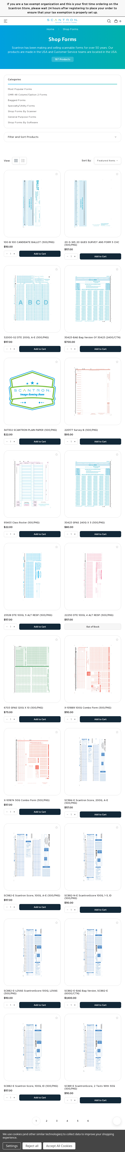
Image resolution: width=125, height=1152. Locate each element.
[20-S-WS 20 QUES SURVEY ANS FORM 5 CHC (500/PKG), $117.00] (93, 204)
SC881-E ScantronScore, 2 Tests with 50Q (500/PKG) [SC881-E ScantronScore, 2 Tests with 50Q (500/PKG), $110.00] (89, 1087)
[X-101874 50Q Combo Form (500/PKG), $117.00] (32, 762)
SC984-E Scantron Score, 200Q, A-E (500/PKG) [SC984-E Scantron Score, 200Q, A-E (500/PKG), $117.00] (86, 801)
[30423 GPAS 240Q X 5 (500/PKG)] (71, 534)
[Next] (117, 1121)
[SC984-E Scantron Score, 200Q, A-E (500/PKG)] (71, 814)
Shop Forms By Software (23, 122)
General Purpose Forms (22, 116)
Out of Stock (92, 627)
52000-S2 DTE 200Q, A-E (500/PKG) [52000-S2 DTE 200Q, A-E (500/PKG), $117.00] (26, 337)
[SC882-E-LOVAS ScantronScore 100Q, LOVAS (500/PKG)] (11, 1005)
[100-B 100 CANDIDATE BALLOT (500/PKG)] (11, 254)
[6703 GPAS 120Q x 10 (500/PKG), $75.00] (32, 669)
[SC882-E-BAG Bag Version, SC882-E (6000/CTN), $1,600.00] (93, 952)
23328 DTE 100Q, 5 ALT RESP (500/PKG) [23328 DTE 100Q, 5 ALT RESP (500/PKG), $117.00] (28, 615)
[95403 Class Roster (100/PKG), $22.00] (32, 484)
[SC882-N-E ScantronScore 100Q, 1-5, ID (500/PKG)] (71, 910)
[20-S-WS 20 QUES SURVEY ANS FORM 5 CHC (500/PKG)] (71, 256)
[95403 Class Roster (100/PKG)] (11, 534)
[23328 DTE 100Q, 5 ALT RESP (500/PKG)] (11, 627)
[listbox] (107, 160)
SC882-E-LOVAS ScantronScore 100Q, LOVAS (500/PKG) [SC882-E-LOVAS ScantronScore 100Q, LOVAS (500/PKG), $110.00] (31, 992)
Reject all (32, 1146)
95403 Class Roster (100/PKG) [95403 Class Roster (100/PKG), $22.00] (22, 522)
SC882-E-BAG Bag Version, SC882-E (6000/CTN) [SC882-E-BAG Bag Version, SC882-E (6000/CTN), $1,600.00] (86, 992)
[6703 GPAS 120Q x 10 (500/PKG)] (11, 719)
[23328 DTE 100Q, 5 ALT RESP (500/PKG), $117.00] (32, 577)
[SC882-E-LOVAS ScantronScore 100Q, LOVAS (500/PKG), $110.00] (32, 952)
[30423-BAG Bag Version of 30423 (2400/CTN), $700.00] (93, 299)
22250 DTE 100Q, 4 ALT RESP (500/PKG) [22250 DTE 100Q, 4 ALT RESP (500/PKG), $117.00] (88, 615)
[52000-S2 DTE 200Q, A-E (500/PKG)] (11, 349)
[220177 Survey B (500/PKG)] (71, 441)
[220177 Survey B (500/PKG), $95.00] (93, 391)
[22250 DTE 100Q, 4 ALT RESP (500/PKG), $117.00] (93, 577)
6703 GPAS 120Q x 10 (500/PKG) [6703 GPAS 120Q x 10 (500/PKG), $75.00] (23, 707)
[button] (62, 137)
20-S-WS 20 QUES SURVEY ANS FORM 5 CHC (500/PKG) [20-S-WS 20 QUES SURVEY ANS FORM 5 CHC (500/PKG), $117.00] (91, 243)
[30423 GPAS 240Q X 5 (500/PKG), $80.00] (93, 484)
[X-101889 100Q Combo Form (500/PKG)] (71, 719)
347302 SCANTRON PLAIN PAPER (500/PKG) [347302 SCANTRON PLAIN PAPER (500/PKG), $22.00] (30, 430)
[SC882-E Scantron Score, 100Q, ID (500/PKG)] (11, 1097)
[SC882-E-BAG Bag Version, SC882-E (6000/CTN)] (71, 1005)
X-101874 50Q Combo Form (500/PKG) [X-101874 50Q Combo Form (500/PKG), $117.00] (27, 800)
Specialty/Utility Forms (21, 105)
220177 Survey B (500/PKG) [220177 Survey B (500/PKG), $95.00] (81, 430)
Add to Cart (40, 254)
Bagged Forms (17, 100)
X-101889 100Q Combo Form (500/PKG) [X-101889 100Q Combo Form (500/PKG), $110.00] (87, 707)
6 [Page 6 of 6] (88, 1120)
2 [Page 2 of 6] (46, 1120)
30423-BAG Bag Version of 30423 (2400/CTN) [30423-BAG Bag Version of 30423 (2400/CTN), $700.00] (92, 337)
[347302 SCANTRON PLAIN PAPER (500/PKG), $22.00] (32, 391)
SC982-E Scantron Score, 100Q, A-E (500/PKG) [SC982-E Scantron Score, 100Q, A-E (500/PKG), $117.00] (32, 895)
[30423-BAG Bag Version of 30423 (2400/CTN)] (71, 349)
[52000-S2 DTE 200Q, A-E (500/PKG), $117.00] (32, 299)
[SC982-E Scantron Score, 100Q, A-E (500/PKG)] (11, 907)
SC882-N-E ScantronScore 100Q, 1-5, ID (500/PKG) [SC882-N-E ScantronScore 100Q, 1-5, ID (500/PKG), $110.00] (88, 897)
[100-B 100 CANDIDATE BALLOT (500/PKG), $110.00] (32, 204)
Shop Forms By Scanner (22, 111)
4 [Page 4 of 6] (67, 1120)
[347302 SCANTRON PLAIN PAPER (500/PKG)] (11, 441)
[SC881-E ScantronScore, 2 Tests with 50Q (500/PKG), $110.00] (93, 1047)
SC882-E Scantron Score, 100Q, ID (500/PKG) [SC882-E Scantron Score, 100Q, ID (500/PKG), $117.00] (31, 1086)
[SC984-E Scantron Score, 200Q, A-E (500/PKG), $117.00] (93, 762)
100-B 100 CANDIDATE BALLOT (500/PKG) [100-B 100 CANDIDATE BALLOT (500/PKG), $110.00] (29, 242)
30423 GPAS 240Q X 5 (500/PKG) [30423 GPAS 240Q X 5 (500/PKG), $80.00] (84, 522)
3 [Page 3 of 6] (57, 1120)
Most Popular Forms (20, 89)
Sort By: (86, 160)
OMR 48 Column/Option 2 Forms (27, 94)
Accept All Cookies (59, 1146)
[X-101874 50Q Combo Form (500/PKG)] (11, 812)
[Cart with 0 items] (117, 21)
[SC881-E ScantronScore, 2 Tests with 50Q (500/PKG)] (71, 1100)
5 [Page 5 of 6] (77, 1120)
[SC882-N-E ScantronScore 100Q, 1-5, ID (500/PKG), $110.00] (93, 857)
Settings (12, 1146)
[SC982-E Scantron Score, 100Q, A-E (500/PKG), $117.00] (32, 857)
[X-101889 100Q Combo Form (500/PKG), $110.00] (93, 669)
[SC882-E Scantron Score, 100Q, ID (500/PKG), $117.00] (32, 1047)
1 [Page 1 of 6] (36, 1120)
